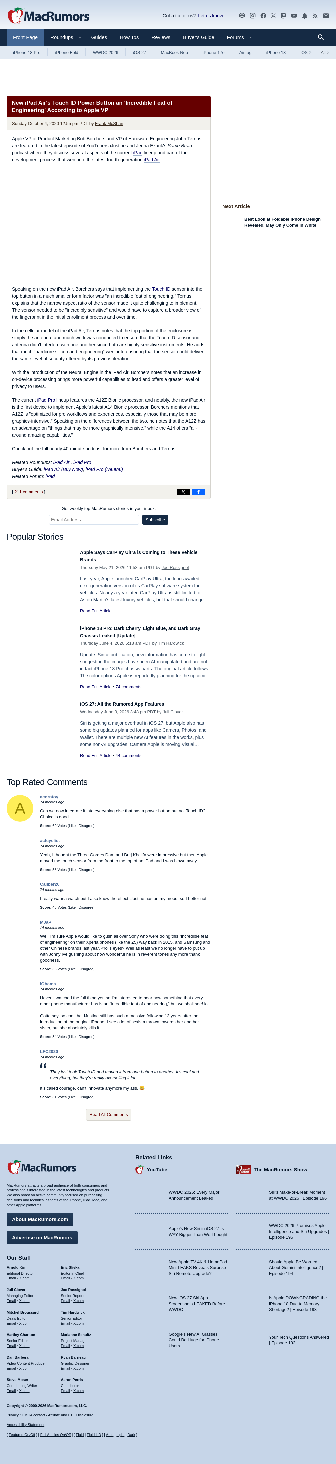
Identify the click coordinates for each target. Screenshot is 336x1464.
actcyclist (50, 840)
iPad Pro (46, 400)
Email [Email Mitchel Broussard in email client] (11, 1320)
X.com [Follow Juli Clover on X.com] (24, 1297)
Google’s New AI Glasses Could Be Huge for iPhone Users (194, 1336)
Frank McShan (109, 123)
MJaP (45, 922)
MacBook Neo (174, 52)
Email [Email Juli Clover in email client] (11, 1297)
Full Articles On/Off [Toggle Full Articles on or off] (55, 1435)
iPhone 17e (214, 52)
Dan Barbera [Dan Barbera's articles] (17, 1354)
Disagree (86, 826)
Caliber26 (50, 884)
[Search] (323, 37)
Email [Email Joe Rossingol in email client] (65, 1297)
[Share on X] (183, 492)
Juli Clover (173, 711)
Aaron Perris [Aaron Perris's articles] (72, 1376)
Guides (99, 37)
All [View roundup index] (325, 52)
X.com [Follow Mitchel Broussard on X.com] (24, 1320)
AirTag (245, 52)
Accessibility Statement (25, 1425)
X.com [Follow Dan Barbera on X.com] (24, 1365)
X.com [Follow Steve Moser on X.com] (24, 1387)
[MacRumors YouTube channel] (294, 15)
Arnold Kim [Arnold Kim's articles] (16, 1264)
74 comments (128, 686)
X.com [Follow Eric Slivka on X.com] (78, 1275)
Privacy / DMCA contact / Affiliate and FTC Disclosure (50, 1415)
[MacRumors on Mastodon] (283, 15)
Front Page (25, 37)
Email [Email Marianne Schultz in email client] (65, 1342)
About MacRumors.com (40, 1216)
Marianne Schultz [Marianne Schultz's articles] (76, 1331)
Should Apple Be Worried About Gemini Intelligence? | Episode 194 (296, 1264)
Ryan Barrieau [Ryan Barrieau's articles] (73, 1354)
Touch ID (161, 289)
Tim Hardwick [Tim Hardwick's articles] (73, 1309)
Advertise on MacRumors (42, 1234)
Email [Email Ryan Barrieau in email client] (65, 1365)
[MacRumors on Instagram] (252, 15)
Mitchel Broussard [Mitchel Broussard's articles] (23, 1309)
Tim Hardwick (171, 643)
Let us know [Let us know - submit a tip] (210, 15)
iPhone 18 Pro (26, 52)
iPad (137, 152)
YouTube (157, 1166)
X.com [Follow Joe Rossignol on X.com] (78, 1297)
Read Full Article (96, 610)
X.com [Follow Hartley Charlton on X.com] (24, 1342)
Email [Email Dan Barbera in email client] (11, 1365)
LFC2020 (49, 1051)
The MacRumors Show (280, 1166)
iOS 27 (139, 52)
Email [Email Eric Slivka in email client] (65, 1275)
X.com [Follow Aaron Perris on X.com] (78, 1387)
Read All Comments (109, 1114)
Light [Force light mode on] (120, 1435)
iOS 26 (307, 52)
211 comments (28, 491)
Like (72, 826)
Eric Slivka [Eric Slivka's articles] (70, 1264)
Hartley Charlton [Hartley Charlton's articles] (21, 1331)
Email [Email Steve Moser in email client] (11, 1387)
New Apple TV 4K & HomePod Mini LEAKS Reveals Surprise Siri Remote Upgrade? (198, 1264)
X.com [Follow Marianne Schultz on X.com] (78, 1342)
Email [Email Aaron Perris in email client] (65, 1387)
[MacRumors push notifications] (304, 15)
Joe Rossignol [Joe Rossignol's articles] (73, 1286)
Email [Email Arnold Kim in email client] (11, 1275)
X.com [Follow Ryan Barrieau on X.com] (78, 1365)
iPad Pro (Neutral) (104, 469)
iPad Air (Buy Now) (63, 469)
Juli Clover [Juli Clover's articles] (16, 1286)
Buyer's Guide (198, 37)
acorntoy (49, 796)
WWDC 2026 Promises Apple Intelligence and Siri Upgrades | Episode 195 (299, 1228)
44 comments (128, 755)
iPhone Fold (66, 52)
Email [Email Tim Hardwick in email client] (65, 1320)
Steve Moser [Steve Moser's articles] (17, 1376)
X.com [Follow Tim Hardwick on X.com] (78, 1320)
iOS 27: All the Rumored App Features (131, 704)
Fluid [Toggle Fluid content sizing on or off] (80, 1435)
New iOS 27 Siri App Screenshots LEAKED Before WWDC (197, 1300)
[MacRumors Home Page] (48, 16)
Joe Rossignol (175, 567)
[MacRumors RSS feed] (315, 15)
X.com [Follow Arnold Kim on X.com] (24, 1275)
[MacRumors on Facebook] (263, 15)
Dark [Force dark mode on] (131, 1435)
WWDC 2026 (105, 52)
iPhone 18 (276, 52)
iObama (48, 983)
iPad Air (151, 159)
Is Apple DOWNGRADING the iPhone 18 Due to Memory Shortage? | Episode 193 (298, 1300)
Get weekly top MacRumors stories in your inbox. (109, 508)
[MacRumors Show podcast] (242, 15)
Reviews (160, 37)
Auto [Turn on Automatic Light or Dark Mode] (110, 1435)
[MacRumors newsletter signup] (326, 15)
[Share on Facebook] (198, 492)
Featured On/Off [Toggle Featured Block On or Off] (22, 1435)
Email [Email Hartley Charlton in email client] (11, 1342)
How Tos (129, 37)
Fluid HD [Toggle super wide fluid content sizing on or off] (94, 1435)
